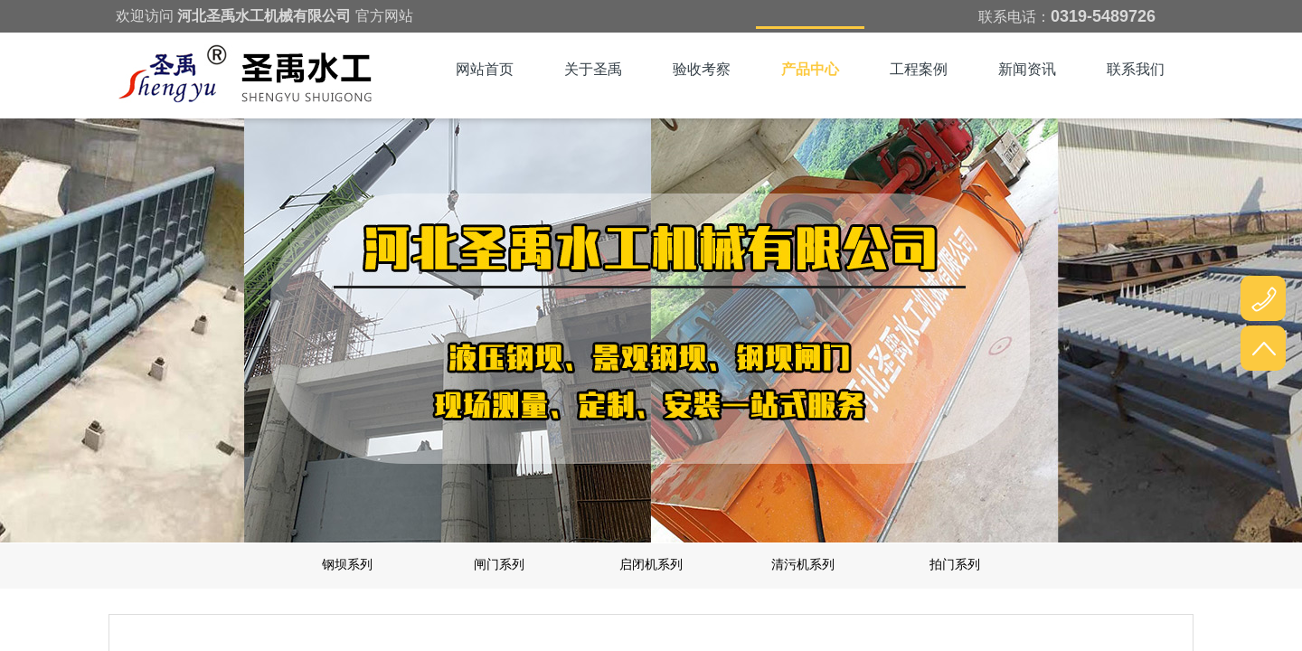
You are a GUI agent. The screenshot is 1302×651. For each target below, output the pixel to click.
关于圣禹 (593, 69)
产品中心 (810, 69)
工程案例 (919, 69)
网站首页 (485, 69)
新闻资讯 (1027, 69)
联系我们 (1136, 69)
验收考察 (702, 69)
